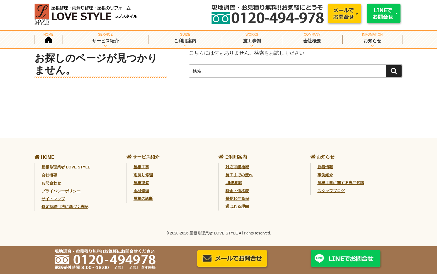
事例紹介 (325, 175)
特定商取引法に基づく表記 (65, 206)
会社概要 (312, 40)
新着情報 (325, 167)
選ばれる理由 (237, 206)
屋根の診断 (143, 198)
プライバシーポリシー (61, 191)
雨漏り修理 (143, 175)
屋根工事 (141, 167)
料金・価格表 (237, 191)
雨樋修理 (141, 191)
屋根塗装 (141, 182)
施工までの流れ (239, 175)
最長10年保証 (237, 198)
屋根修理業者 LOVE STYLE (66, 167)
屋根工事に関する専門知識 (340, 182)
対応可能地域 (237, 167)
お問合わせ (51, 183)
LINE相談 (233, 182)
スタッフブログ (331, 191)
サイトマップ (53, 199)
